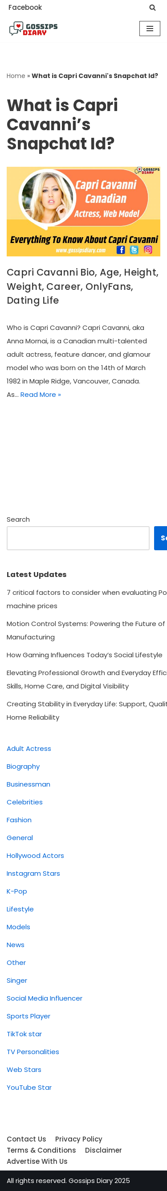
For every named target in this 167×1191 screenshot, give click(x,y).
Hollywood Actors (35, 855)
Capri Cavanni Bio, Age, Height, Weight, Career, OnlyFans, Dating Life (83, 286)
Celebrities (25, 802)
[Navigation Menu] (149, 28)
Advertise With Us (37, 1161)
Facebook (25, 7)
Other (16, 962)
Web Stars (24, 1069)
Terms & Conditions (41, 1150)
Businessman (28, 784)
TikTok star (24, 1034)
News (15, 944)
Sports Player (28, 1016)
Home (16, 75)
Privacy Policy (78, 1139)
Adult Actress (29, 748)
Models (18, 926)
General (20, 837)
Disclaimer (103, 1150)
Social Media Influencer (44, 998)
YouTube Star (29, 1087)
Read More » (40, 394)
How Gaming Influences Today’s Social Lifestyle (85, 654)
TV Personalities (33, 1051)
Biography (23, 766)
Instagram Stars (33, 873)
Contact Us (26, 1139)
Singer (17, 980)
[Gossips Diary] (33, 28)
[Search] (152, 7)
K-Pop (17, 891)
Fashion (19, 819)
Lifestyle (20, 909)
